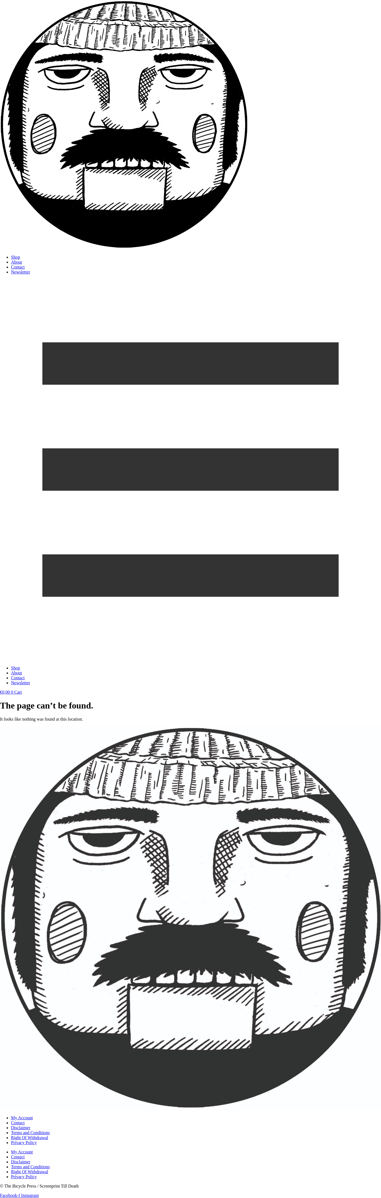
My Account (22, 1117)
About (16, 262)
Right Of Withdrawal (29, 1137)
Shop (15, 257)
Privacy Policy (24, 1142)
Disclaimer (20, 1127)
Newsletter (20, 272)
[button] (190, 470)
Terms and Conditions (30, 1132)
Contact (18, 267)
